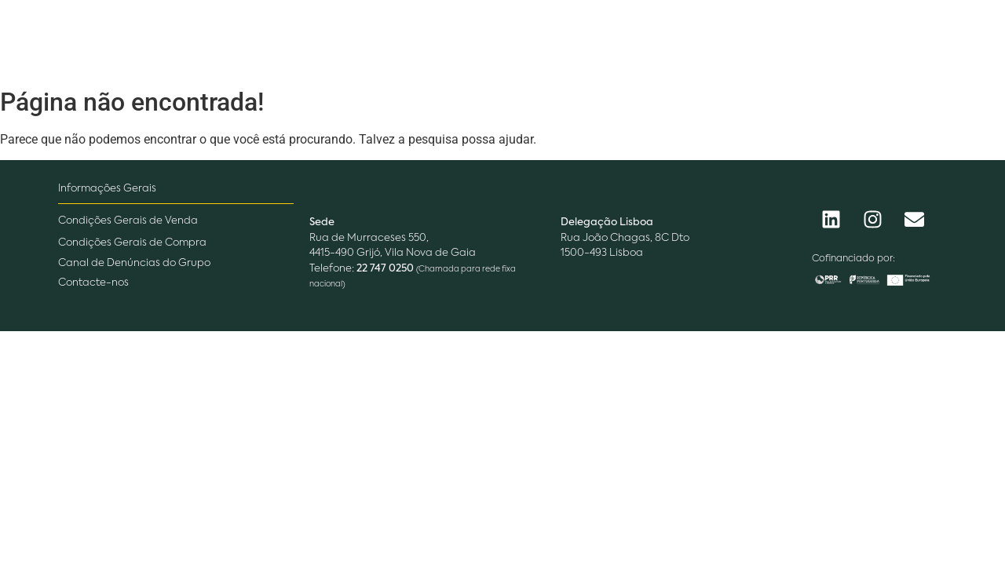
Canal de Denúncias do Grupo (134, 263)
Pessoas (562, 40)
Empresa (330, 40)
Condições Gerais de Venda (128, 221)
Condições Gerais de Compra (132, 243)
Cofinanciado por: (853, 259)
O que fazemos (448, 40)
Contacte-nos (93, 283)
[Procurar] (847, 40)
